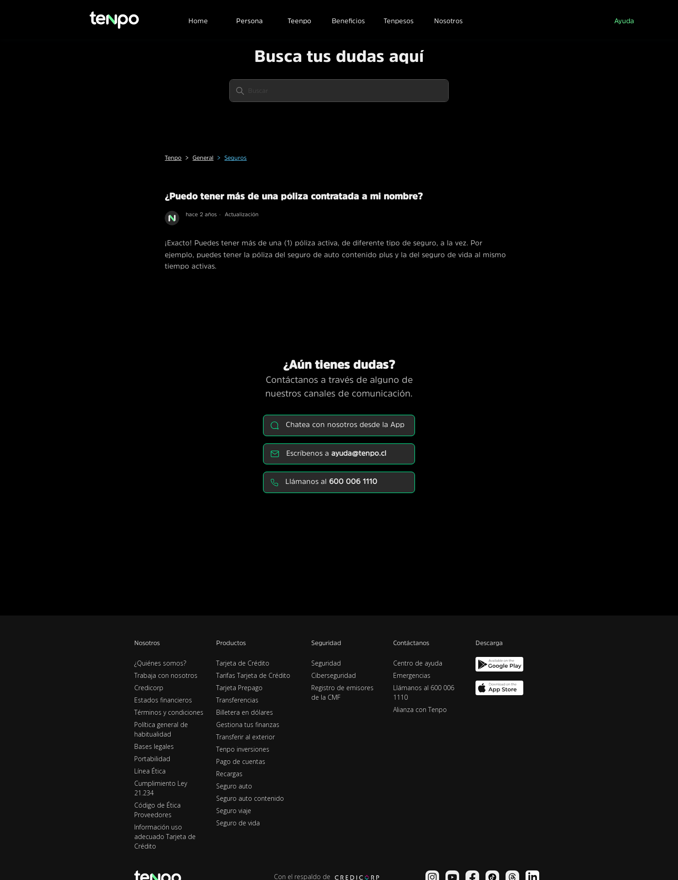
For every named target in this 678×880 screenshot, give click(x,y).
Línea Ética (150, 771)
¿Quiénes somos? (160, 663)
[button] (249, 20)
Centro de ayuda (417, 663)
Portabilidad (152, 758)
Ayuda (624, 20)
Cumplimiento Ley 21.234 (160, 788)
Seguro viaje (233, 810)
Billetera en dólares (244, 712)
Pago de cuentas (240, 761)
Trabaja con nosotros (165, 675)
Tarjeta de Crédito (242, 663)
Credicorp (148, 687)
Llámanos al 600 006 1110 (423, 692)
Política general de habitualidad (161, 729)
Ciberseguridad (333, 675)
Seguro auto (234, 786)
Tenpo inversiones (242, 749)
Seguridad (326, 663)
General (202, 158)
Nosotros (448, 20)
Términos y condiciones (168, 712)
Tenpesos (399, 20)
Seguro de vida (238, 823)
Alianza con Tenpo (420, 709)
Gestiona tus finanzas (247, 724)
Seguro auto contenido (250, 798)
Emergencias (411, 675)
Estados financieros (163, 700)
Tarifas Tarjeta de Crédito (253, 675)
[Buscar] (339, 91)
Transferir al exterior (245, 736)
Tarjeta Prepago (239, 687)
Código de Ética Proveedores (157, 810)
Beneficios (348, 20)
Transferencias (237, 700)
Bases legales (154, 746)
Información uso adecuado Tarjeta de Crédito (165, 836)
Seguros (235, 158)
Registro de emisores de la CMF (342, 692)
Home (198, 20)
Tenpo (173, 158)
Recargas (229, 773)
